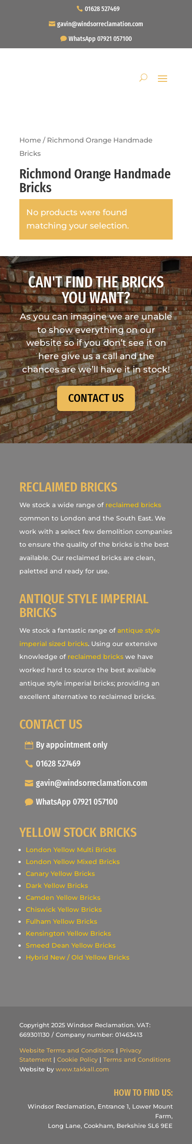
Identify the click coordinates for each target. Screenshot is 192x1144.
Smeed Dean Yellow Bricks (71, 945)
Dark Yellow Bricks (57, 885)
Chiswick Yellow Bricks (64, 909)
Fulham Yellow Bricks (61, 921)
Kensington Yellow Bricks (68, 933)
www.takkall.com (82, 1069)
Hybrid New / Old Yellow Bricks (77, 957)
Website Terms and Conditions (66, 1050)
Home (30, 140)
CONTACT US (96, 398)
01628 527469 (102, 9)
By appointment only (71, 745)
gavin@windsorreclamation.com (100, 24)
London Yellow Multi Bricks (71, 850)
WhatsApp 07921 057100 (100, 39)
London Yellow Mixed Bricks (73, 862)
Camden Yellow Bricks (63, 897)
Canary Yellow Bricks (60, 873)
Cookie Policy (77, 1059)
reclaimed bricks (133, 505)
